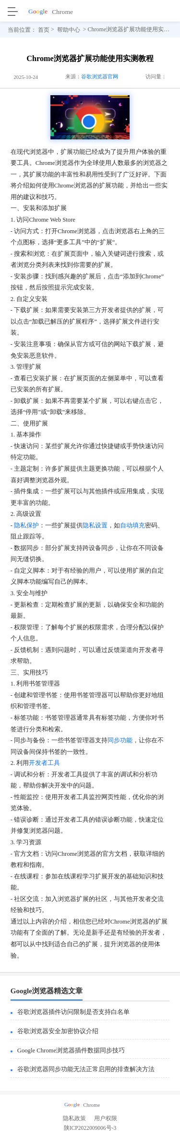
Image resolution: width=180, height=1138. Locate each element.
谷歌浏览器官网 (99, 76)
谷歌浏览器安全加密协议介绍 (57, 1031)
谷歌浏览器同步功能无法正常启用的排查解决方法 (86, 1069)
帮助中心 (68, 29)
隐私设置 (95, 525)
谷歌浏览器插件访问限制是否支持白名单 (73, 1012)
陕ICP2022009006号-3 (90, 1129)
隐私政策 (74, 1118)
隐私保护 (26, 525)
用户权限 (105, 1118)
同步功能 (120, 740)
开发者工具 (44, 763)
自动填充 (132, 525)
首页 (43, 29)
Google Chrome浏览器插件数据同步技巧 (71, 1050)
